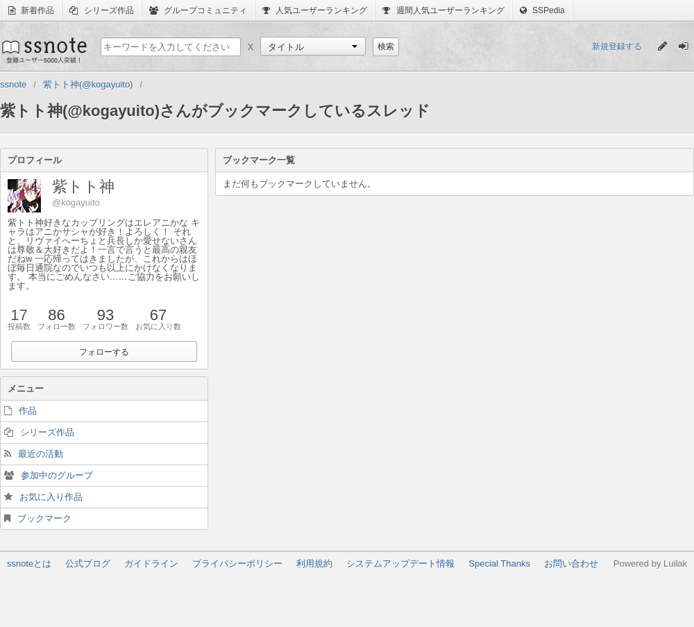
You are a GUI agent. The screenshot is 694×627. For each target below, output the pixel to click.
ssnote (43, 50)
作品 (28, 410)
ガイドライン (151, 563)
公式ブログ (87, 563)
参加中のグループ (57, 475)
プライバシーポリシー (237, 563)
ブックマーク (44, 518)
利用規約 (314, 563)
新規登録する (617, 46)
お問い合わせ (571, 563)
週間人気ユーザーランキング (443, 10)
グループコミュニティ (198, 10)
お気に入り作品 (51, 496)
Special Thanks (499, 563)
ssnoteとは (29, 563)
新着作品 (31, 10)
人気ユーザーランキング (314, 10)
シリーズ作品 (101, 10)
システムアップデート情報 (400, 563)
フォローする (104, 352)
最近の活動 (40, 453)
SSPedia (542, 10)
